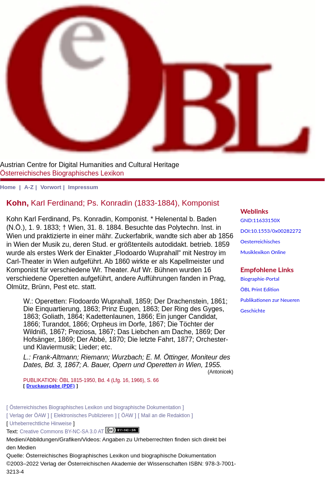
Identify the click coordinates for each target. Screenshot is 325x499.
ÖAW (127, 415)
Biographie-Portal (259, 279)
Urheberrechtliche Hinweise (40, 424)
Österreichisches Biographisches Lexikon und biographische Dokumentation (95, 407)
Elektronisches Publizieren (83, 415)
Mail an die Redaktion (165, 415)
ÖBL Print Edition (259, 289)
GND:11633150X (260, 220)
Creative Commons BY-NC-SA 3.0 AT (79, 432)
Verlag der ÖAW (27, 415)
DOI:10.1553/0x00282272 (270, 231)
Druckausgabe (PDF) (51, 385)
